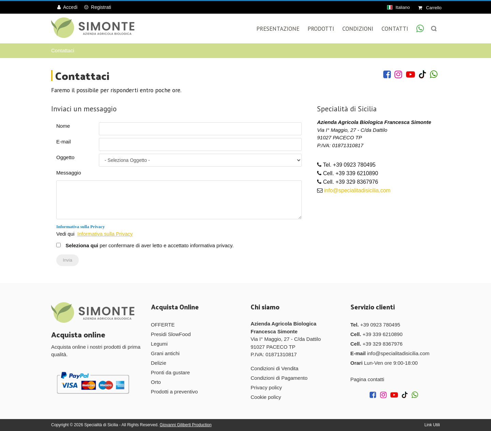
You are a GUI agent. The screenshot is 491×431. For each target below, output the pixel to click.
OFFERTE (163, 325)
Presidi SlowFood (171, 334)
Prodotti (321, 28)
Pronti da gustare (170, 372)
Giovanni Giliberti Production (185, 424)
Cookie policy (266, 397)
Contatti (395, 28)
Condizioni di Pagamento (279, 378)
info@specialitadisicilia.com (357, 190)
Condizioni (357, 28)
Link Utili (432, 424)
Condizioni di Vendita (274, 368)
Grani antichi (165, 353)
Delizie (158, 363)
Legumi (159, 344)
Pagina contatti (367, 379)
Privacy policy (266, 387)
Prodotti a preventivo (174, 391)
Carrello (430, 7)
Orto (156, 382)
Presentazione (277, 28)
